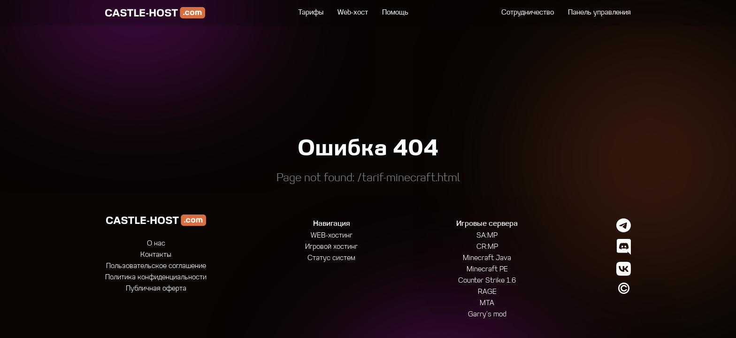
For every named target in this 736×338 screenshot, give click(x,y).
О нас (156, 243)
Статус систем (331, 258)
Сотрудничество (527, 12)
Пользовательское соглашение (156, 266)
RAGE (487, 292)
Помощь (395, 12)
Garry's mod (487, 314)
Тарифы (310, 12)
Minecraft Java (487, 258)
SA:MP (487, 235)
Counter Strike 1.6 (487, 280)
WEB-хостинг (332, 235)
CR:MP (487, 247)
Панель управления (599, 12)
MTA (487, 303)
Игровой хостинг (331, 247)
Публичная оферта (156, 288)
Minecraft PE (487, 269)
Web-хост (352, 12)
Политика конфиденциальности (156, 277)
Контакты (155, 255)
